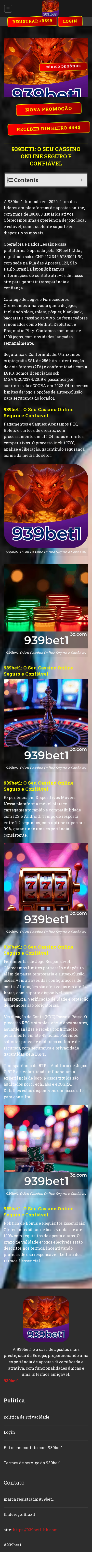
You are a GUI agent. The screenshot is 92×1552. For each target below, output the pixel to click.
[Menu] (8, 8)
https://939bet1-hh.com (35, 1529)
